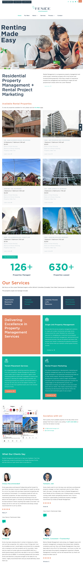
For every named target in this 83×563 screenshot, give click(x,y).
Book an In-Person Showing (12, 148)
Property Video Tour (10, 150)
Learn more (8, 154)
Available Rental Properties (17, 103)
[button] (80, 125)
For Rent (37, 107)
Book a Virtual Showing (10, 146)
